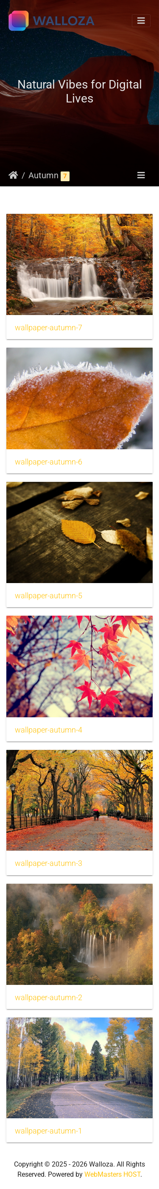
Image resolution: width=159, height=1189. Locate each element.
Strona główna (13, 175)
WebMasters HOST (112, 1174)
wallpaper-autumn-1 (48, 1131)
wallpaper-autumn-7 (48, 328)
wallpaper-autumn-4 (48, 730)
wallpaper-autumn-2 (48, 997)
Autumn (43, 175)
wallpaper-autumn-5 (48, 596)
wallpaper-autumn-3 (48, 863)
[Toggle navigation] (141, 20)
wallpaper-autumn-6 (48, 462)
